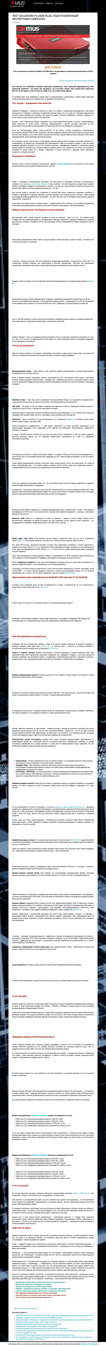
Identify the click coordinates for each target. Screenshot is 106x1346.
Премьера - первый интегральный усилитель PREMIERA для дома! (39, 1318)
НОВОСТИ (49, 3)
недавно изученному (33, 184)
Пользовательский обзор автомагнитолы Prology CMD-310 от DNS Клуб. (41, 1328)
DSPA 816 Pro (47, 646)
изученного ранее (61, 807)
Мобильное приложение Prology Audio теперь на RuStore (36, 1322)
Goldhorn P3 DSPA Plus (39, 1115)
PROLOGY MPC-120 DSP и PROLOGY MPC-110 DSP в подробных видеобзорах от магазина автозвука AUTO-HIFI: (55, 1315)
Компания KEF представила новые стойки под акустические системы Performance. (45, 1335)
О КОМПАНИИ (38, 3)
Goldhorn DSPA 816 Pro (76, 807)
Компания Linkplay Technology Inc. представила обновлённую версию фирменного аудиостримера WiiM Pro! (54, 1320)
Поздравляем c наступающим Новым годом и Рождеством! (37, 1326)
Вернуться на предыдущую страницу (25, 1308)
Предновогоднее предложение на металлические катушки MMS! (39, 1324)
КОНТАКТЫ (59, 3)
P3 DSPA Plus (69, 573)
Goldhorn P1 (45, 184)
